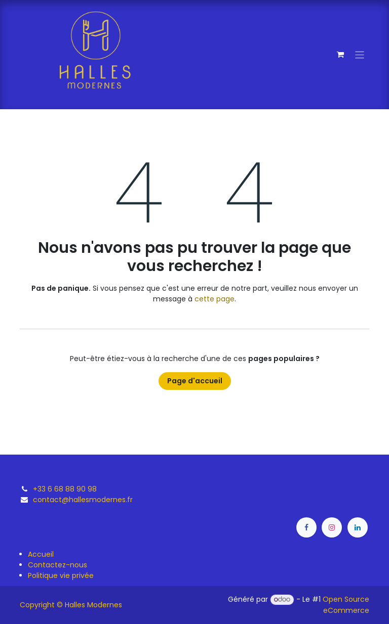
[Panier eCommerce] (340, 54)
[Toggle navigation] (360, 54)
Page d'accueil (194, 381)
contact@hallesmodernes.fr (83, 500)
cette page (214, 299)
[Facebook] (306, 527)
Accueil (41, 554)
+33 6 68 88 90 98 (65, 489)
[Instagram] (332, 527)
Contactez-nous (57, 565)
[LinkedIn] (357, 527)
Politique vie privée (61, 575)
